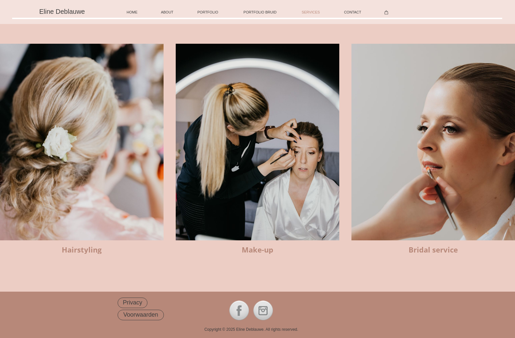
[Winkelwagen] (386, 12)
